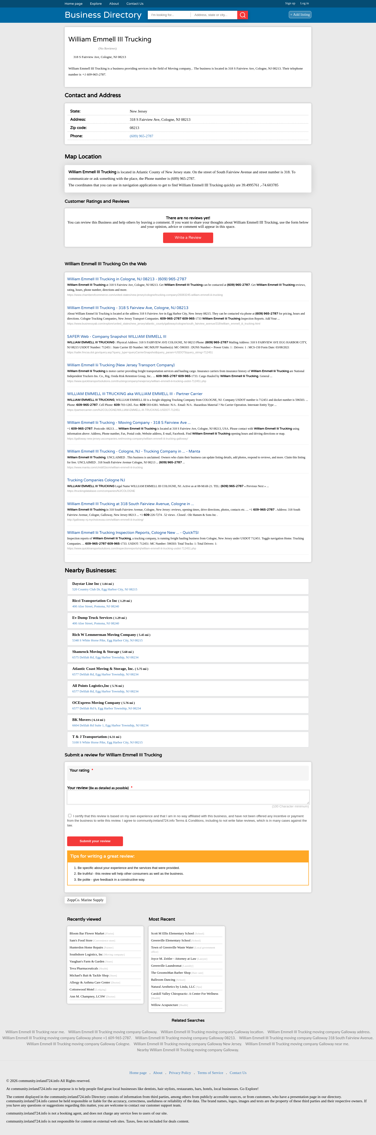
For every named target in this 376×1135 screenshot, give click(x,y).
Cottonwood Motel (88, 991)
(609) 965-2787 (141, 136)
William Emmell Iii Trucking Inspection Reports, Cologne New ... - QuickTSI (133, 532)
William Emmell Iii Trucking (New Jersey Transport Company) (121, 365)
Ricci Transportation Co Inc (102, 601)
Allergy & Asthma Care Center (95, 984)
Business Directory (103, 15)
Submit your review (95, 842)
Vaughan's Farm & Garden (91, 963)
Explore (96, 4)
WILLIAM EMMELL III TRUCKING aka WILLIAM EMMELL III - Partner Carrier (134, 394)
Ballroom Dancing (168, 981)
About (114, 4)
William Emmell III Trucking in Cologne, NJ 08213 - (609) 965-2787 (127, 279)
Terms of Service (210, 1074)
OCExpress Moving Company (103, 703)
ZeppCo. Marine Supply (85, 901)
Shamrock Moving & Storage (103, 652)
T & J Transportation (96, 737)
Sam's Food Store (92, 942)
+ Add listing (300, 15)
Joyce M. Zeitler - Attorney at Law (179, 960)
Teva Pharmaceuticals (89, 970)
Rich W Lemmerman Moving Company (111, 635)
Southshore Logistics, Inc (97, 956)
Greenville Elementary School (176, 942)
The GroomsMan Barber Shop (177, 974)
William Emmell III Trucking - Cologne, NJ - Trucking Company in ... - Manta (133, 451)
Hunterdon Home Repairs (91, 949)
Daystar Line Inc (93, 584)
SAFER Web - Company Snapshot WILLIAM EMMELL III (116, 336)
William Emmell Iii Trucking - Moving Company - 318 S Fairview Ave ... (129, 422)
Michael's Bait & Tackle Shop (93, 977)
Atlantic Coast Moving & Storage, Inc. (110, 669)
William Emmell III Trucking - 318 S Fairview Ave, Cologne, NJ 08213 (127, 308)
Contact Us (135, 4)
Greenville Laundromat (172, 967)
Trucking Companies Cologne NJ (96, 480)
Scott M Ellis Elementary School (177, 935)
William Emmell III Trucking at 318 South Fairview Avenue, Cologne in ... (130, 504)
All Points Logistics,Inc (98, 686)
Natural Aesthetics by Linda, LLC (176, 988)
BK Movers (88, 720)
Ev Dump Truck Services (99, 618)
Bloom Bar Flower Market (92, 935)
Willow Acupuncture (169, 1006)
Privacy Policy (180, 1074)
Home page (73, 4)
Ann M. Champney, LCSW (92, 998)
